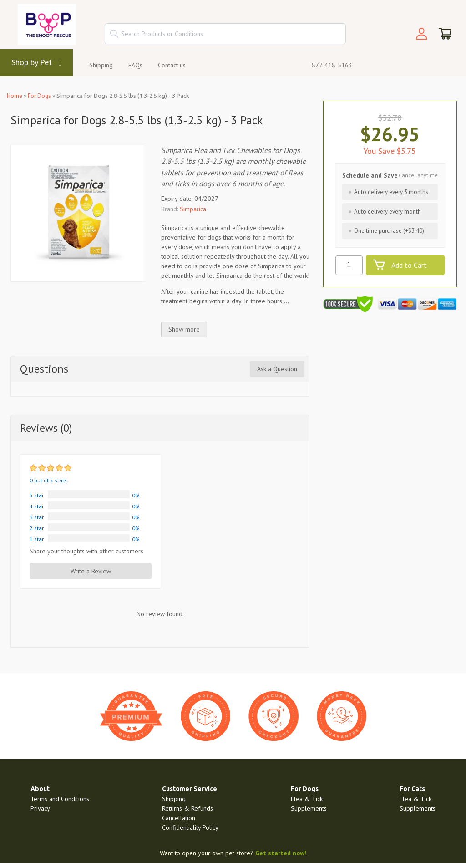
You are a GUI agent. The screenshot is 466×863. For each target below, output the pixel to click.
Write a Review (91, 571)
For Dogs (39, 96)
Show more (184, 329)
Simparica (193, 209)
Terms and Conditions (59, 799)
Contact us (172, 65)
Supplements (309, 808)
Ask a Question (277, 369)
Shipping (101, 65)
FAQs (135, 65)
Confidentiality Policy (190, 827)
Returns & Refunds (187, 808)
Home (14, 96)
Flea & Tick (307, 799)
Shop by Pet (31, 62)
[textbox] (225, 33)
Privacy (40, 808)
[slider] (51, 468)
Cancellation (178, 818)
